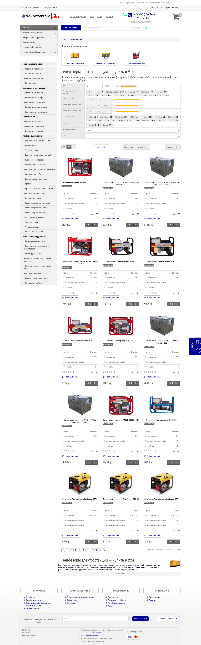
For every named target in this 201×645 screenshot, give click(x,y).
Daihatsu (92, 96)
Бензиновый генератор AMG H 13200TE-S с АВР (80, 262)
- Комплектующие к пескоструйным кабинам (37, 267)
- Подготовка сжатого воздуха (35, 112)
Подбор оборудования (78, 17)
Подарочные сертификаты (117, 600)
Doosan (117, 96)
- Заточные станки (30, 150)
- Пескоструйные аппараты (34, 241)
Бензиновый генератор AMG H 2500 (121, 261)
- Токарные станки (30, 222)
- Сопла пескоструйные (32, 283)
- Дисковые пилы (30, 145)
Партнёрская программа (116, 603)
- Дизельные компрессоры (33, 93)
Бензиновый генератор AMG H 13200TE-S (80, 182)
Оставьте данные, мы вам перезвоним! (80, 597)
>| (104, 550)
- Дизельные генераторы (33, 121)
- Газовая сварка (30, 83)
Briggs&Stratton (113, 92)
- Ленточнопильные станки (34, 164)
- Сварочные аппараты (32, 73)
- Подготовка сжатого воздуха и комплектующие (36, 247)
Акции (110, 606)
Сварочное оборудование (32, 33)
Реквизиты (26, 630)
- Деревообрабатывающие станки (36, 141)
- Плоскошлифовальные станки (35, 179)
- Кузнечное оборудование (33, 160)
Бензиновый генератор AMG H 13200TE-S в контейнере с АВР (162, 183)
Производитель (113, 597)
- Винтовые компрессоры (33, 97)
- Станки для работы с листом (35, 208)
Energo (115, 121)
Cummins (145, 92)
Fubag (162, 96)
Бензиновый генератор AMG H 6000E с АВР (121, 420)
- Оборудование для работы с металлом (39, 169)
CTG (132, 117)
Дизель (105, 125)
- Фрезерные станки (31, 227)
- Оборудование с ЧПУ (32, 174)
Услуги (99, 17)
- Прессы (27, 184)
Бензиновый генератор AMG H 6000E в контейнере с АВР (80, 421)
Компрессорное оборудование (33, 37)
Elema (91, 121)
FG (129, 96)
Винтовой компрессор (33, 600)
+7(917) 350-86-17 (96, 633)
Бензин (91, 125)
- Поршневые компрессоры (34, 102)
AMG (90, 117)
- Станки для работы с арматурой (36, 203)
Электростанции (28, 42)
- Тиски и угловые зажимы (33, 217)
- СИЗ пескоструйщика (32, 273)
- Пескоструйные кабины (33, 253)
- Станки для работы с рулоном (35, 212)
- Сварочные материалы (33, 69)
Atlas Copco (104, 117)
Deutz (104, 96)
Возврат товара (72, 600)
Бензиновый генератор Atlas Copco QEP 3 (79, 499)
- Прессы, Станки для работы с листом (38, 188)
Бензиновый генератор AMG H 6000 (80, 341)
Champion (131, 92)
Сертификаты (30, 597)
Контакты (109, 17)
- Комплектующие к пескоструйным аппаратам (37, 259)
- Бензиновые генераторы (33, 126)
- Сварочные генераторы (33, 131)
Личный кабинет (155, 597)
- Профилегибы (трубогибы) (34, 193)
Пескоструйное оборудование (33, 52)
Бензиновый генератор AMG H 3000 (162, 261)
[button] (166, 27)
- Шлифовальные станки (33, 232)
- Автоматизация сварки (33, 78)
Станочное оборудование (32, 47)
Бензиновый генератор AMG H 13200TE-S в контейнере (121, 183)
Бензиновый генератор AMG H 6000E (121, 341)
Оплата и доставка (32, 609)
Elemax (102, 121)
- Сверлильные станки (32, 198)
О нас (92, 17)
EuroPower (131, 121)
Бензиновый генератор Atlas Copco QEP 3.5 (121, 499)
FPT (151, 96)
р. (153, 7)
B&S (99, 92)
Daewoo (160, 92)
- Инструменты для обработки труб (37, 155)
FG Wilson (146, 121)
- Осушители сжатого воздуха (35, 107)
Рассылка (152, 600)
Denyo (171, 117)
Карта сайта (71, 603)
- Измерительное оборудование (35, 278)
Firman (140, 96)
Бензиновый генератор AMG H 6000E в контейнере (162, 342)
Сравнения (101, 147)
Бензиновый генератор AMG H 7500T (162, 420)
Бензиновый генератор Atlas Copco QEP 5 (161, 499)
